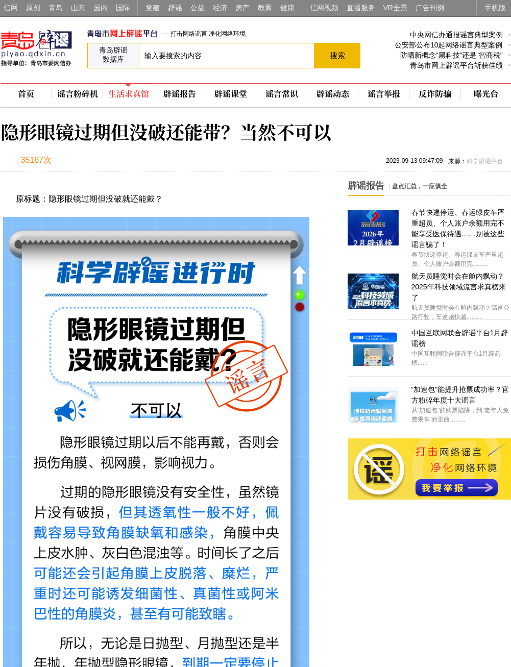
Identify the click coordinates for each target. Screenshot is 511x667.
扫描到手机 (107, 161)
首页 (26, 94)
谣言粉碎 (77, 94)
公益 (197, 8)
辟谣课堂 (230, 94)
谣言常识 (281, 94)
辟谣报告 (179, 94)
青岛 (55, 8)
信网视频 (324, 8)
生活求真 (128, 94)
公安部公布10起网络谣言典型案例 (449, 45)
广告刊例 (430, 8)
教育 (265, 8)
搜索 (337, 55)
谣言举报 (384, 94)
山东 (78, 8)
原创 (33, 8)
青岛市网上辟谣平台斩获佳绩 (456, 65)
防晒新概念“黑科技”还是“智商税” (451, 55)
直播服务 (361, 8)
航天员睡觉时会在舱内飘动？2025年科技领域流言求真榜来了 (458, 287)
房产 (242, 8)
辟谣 (175, 8)
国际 (123, 8)
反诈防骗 (435, 94)
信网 (11, 8)
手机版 (495, 8)
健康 (287, 8)
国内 (100, 8)
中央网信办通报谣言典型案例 (456, 35)
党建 (152, 8)
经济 (220, 8)
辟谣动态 (333, 94)
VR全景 (395, 8)
